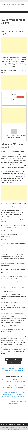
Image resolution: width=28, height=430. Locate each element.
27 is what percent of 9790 (9, 380)
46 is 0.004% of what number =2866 (12, 400)
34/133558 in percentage (19, 396)
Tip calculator (17, 429)
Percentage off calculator (8, 427)
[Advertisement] (14, 45)
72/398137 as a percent (9, 385)
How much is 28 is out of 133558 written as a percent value (13, 394)
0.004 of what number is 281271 (12, 392)
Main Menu (5, 11)
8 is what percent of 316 (19, 381)
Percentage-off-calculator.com (17, 424)
